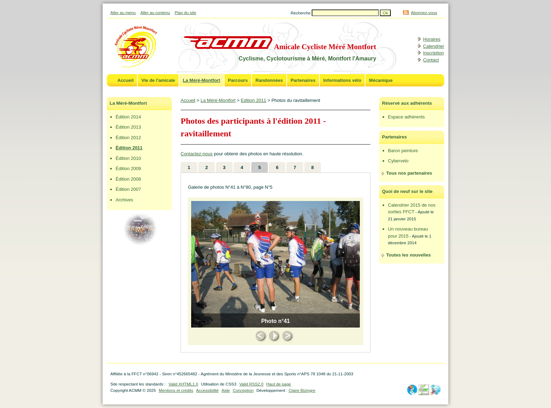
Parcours (238, 80)
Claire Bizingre (302, 390)
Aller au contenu (155, 12)
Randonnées (269, 80)
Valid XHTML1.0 (183, 384)
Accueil (125, 80)
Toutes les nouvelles (408, 255)
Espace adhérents (406, 116)
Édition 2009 (128, 168)
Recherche (301, 13)
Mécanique (381, 80)
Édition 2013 (128, 127)
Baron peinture (403, 150)
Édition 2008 (128, 179)
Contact (431, 60)
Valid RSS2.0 (251, 384)
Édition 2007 (128, 189)
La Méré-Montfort (201, 80)
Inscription (433, 53)
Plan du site (185, 12)
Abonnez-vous (424, 12)
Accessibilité (207, 390)
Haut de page (278, 384)
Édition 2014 (128, 116)
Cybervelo (398, 160)
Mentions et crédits (176, 390)
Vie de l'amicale (158, 80)
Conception (243, 390)
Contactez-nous (197, 153)
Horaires (431, 39)
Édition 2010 (128, 158)
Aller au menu (123, 12)
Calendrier (433, 46)
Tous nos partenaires (409, 173)
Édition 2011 (129, 147)
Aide (226, 390)
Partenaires (303, 80)
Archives (124, 199)
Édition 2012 (128, 137)
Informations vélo (342, 80)
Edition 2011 (253, 100)
